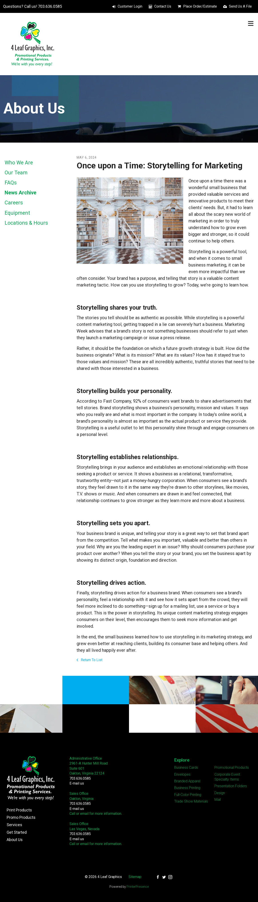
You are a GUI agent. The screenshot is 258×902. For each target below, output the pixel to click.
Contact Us (162, 6)
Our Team (16, 173)
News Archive (20, 193)
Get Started (17, 832)
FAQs (11, 183)
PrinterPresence (138, 886)
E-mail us (76, 783)
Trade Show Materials (191, 801)
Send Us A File (240, 6)
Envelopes (182, 774)
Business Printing (187, 788)
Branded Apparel (187, 781)
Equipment (17, 213)
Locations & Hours (26, 223)
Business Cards (186, 767)
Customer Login (130, 6)
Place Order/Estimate (200, 6)
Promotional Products (231, 767)
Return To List (91, 660)
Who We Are (19, 163)
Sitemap (135, 877)
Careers (14, 203)
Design (219, 793)
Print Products (19, 810)
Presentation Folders (230, 786)
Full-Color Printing (187, 795)
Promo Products (21, 817)
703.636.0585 (80, 778)
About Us (15, 839)
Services (14, 824)
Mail (217, 799)
